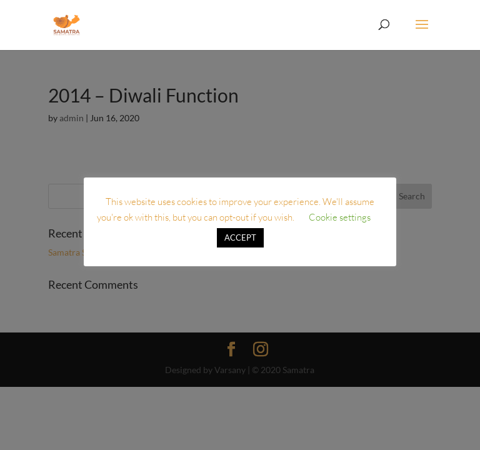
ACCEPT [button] (240, 237)
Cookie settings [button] (340, 217)
